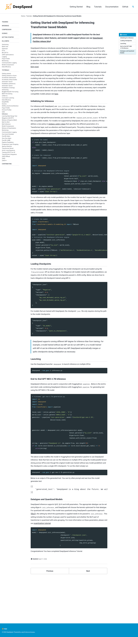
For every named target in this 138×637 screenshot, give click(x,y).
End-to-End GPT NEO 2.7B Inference (126, 48)
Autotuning (5, 45)
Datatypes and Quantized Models (125, 53)
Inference (5, 115)
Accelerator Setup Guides (9, 81)
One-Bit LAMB (6, 141)
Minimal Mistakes (31, 632)
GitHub (124, 7)
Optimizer (5, 49)
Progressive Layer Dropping (10, 146)
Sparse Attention (7, 148)
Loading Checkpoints (126, 41)
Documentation (111, 7)
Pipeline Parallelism (8, 143)
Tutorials (97, 7)
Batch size (5, 47)
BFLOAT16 (5, 53)
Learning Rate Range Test (9, 117)
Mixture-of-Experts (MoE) (9, 121)
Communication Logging (9, 64)
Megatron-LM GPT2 (8, 119)
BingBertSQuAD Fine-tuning (10, 93)
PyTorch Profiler (6, 111)
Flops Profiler (6, 60)
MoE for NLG (6, 123)
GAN (3, 113)
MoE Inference (6, 125)
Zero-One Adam (6, 139)
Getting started (6, 75)
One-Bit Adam (6, 137)
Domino (4, 105)
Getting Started (75, 7)
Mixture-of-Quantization (9, 129)
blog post (93, 69)
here (49, 102)
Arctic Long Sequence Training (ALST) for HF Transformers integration (9, 154)
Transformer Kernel (7, 150)
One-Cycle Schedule (8, 135)
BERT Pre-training (7, 95)
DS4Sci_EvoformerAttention (10, 107)
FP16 (3, 51)
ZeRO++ (4, 162)
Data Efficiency (6, 68)
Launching (123, 44)
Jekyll (22, 632)
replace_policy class (77, 139)
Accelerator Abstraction (9, 79)
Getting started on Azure (9, 77)
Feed (4, 629)
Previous (50, 614)
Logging (4, 58)
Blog (87, 7)
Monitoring (5, 62)
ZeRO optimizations (8, 56)
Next (88, 614)
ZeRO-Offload (6, 158)
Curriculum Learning (8, 99)
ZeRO (3, 160)
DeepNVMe (5, 103)
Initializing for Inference (127, 38)
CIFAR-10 (4, 97)
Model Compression (8, 66)
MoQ (64, 551)
